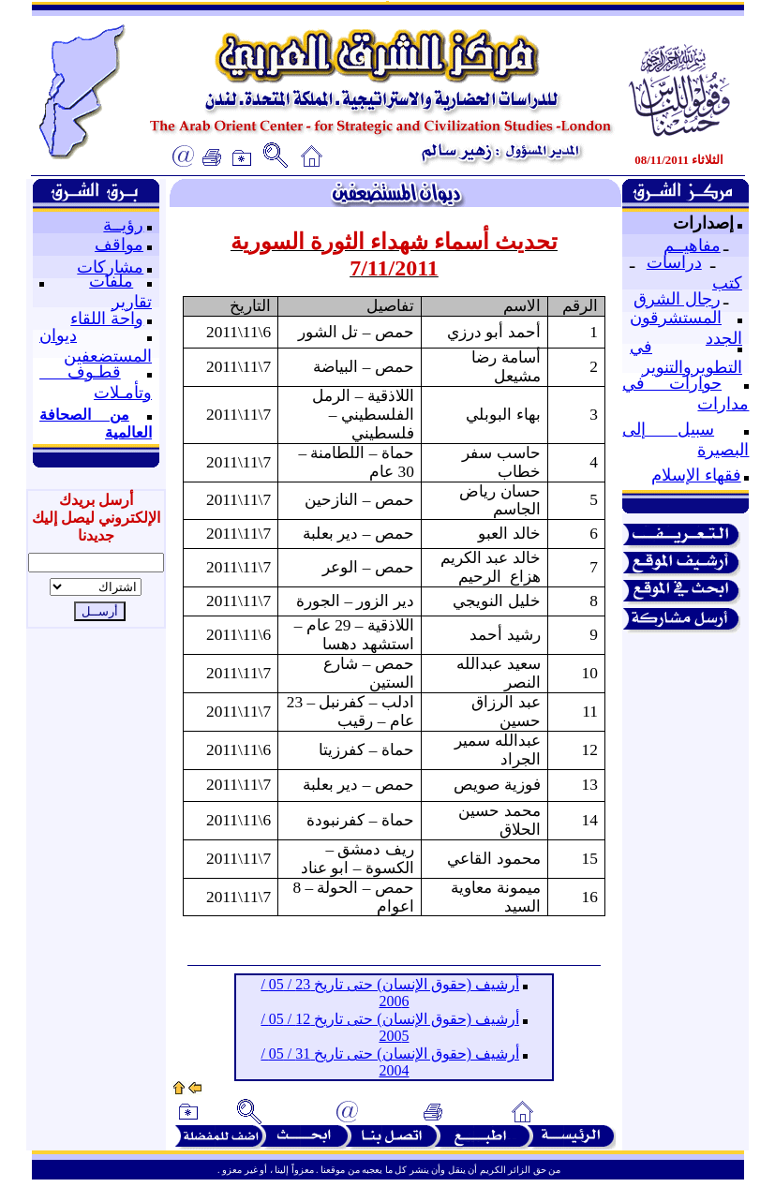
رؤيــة (123, 224)
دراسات (674, 262)
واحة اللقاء (106, 318)
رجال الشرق (677, 298)
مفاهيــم (692, 245)
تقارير (132, 301)
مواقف (119, 244)
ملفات (111, 281)
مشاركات (110, 267)
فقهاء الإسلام (696, 475)
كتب (727, 283)
